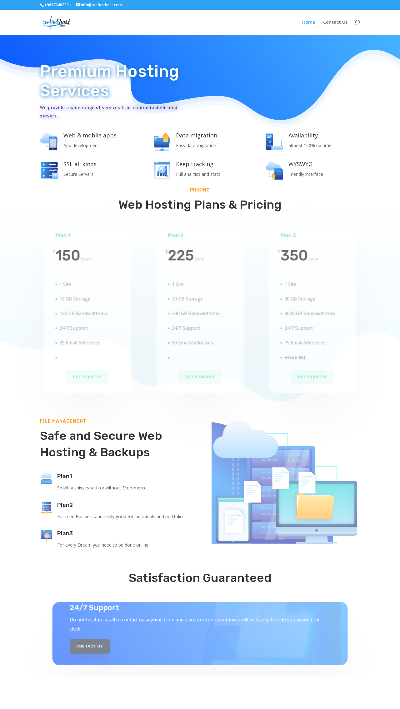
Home (308, 22)
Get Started (87, 370)
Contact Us (335, 22)
